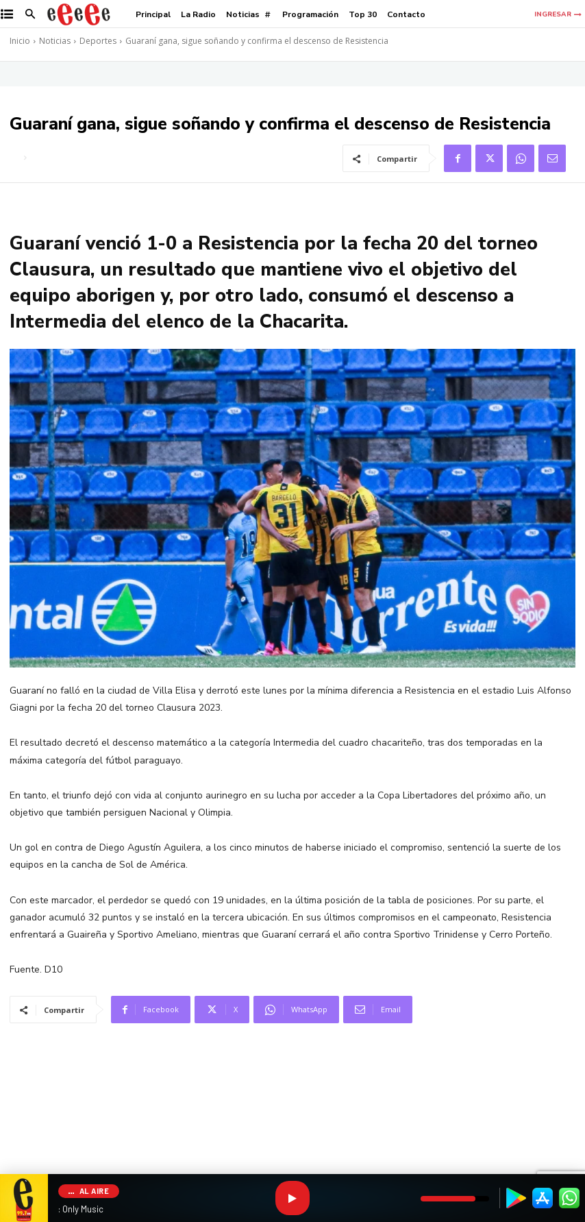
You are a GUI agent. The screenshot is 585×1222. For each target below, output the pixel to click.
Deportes (97, 41)
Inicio (20, 41)
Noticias (55, 41)
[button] (30, 15)
